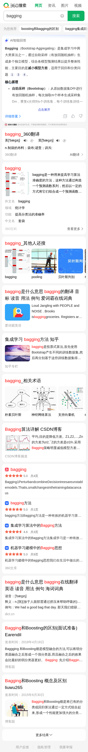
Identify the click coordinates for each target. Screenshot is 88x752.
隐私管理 (44, 747)
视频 (78, 5)
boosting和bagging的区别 (40, 29)
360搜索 (16, 5)
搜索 (76, 16)
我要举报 (66, 747)
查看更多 (73, 229)
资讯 (51, 5)
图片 (65, 5)
